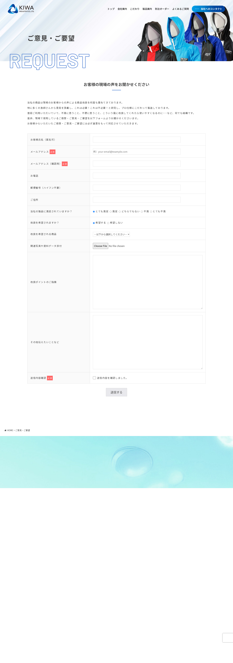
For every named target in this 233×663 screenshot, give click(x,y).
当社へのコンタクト (210, 9)
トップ (110, 9)
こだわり (133, 9)
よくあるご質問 (179, 9)
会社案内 (121, 9)
